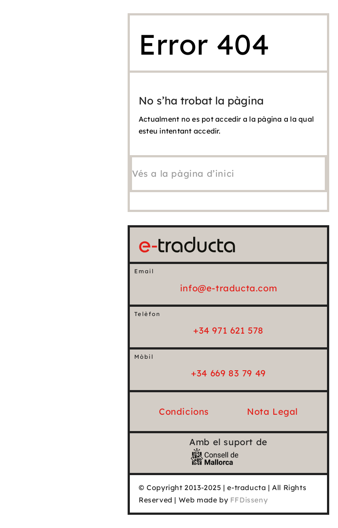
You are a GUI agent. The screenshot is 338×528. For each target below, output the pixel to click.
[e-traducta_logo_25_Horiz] (187, 240)
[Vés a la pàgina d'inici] (183, 173)
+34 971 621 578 (228, 330)
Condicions (184, 411)
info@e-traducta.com (228, 288)
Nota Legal (272, 411)
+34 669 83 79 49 (228, 373)
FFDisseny (249, 499)
